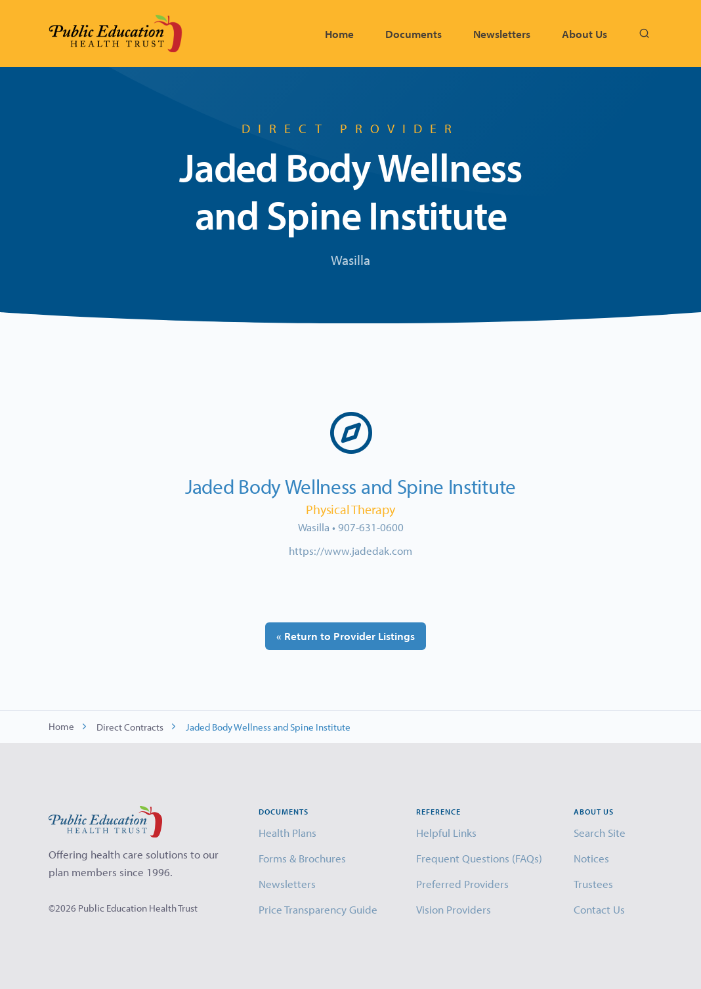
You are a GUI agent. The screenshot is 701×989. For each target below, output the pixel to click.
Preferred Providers (462, 884)
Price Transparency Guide (318, 909)
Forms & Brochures (302, 858)
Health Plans (287, 832)
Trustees (593, 884)
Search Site (600, 832)
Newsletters (501, 34)
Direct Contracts (129, 727)
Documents (413, 34)
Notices (591, 858)
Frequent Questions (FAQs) (479, 858)
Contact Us (599, 909)
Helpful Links (446, 832)
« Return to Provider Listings (345, 636)
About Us (584, 34)
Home (339, 34)
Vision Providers (453, 909)
